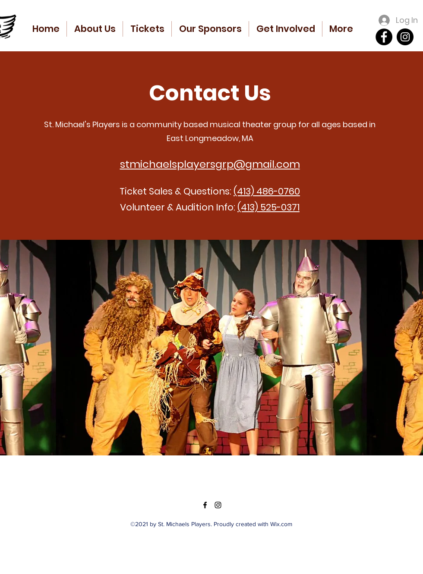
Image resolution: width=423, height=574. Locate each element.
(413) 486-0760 (267, 191)
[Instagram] (405, 36)
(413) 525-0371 (268, 207)
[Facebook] (384, 36)
